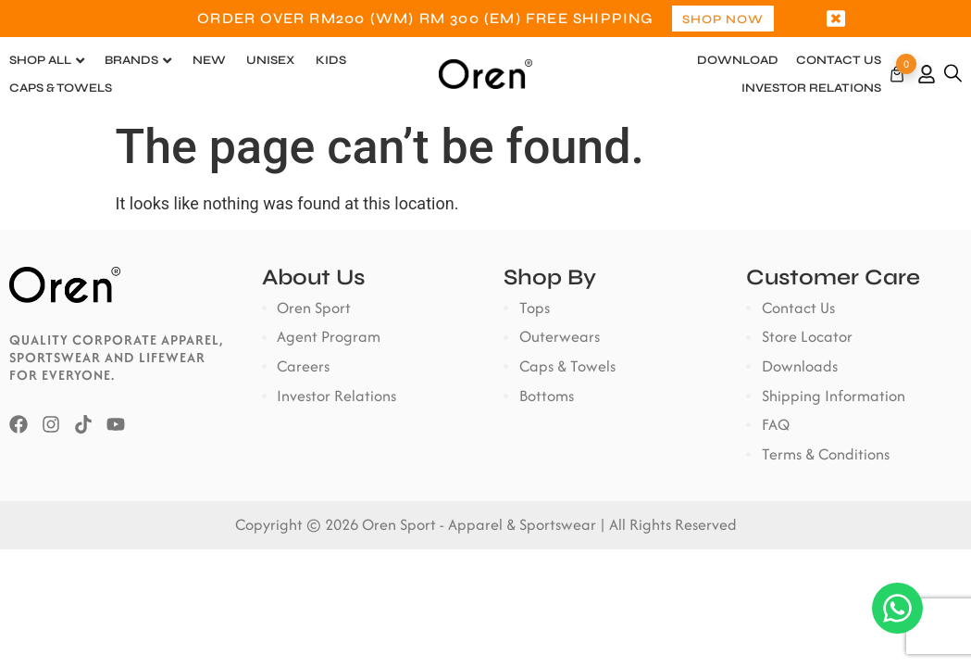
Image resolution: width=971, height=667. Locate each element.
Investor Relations (811, 88)
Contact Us (838, 60)
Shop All (40, 60)
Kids (331, 60)
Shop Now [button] (723, 19)
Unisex (270, 60)
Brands (131, 60)
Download (737, 60)
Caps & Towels (60, 88)
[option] (485, 18)
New (209, 60)
